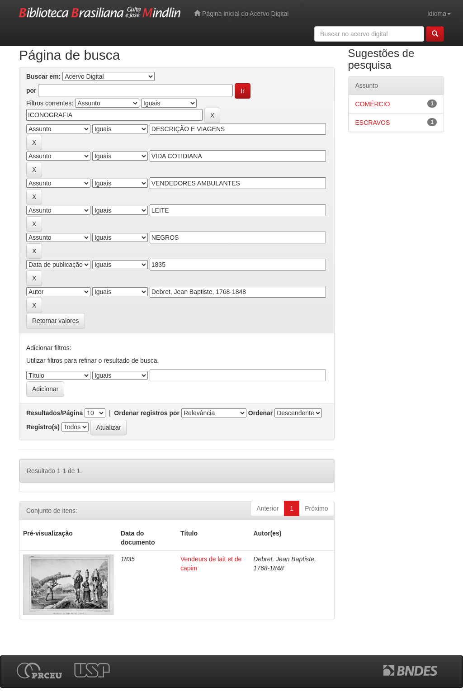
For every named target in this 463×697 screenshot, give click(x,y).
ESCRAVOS (372, 122)
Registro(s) (43, 427)
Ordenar (260, 413)
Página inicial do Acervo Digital (241, 13)
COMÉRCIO (372, 104)
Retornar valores (55, 320)
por (31, 90)
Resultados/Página (54, 413)
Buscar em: (43, 76)
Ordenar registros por (147, 413)
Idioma (439, 13)
